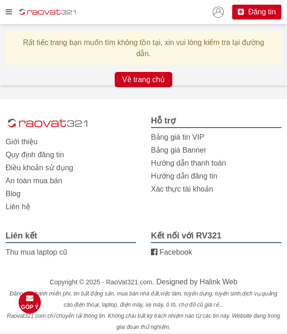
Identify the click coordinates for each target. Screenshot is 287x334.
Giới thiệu (22, 142)
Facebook (171, 252)
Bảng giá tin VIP (177, 137)
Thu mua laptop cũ (36, 252)
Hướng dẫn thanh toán (188, 163)
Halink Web (219, 282)
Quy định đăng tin (35, 155)
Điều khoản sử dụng (39, 168)
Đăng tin (257, 12)
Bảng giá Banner (178, 150)
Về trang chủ (143, 80)
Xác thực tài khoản (182, 189)
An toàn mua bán (34, 181)
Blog (13, 194)
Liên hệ (18, 207)
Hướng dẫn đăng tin (184, 176)
